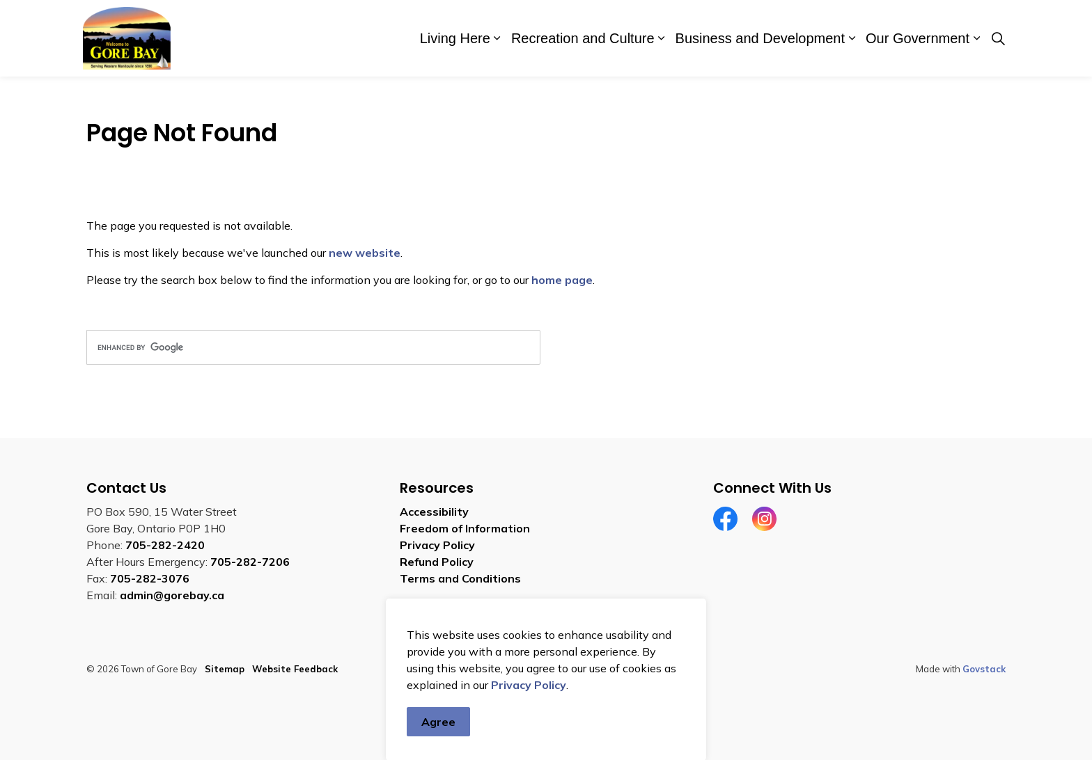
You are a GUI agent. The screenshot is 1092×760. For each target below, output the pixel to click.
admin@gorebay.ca (172, 595)
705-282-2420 (165, 545)
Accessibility (434, 511)
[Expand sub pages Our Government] (976, 38)
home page (562, 280)
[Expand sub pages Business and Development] (852, 38)
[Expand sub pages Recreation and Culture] (662, 38)
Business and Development (760, 38)
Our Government (917, 38)
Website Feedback (295, 668)
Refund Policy (437, 562)
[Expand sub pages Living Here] (497, 38)
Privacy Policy (528, 718)
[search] (313, 347)
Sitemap (224, 668)
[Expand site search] (998, 38)
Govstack (984, 668)
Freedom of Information (465, 528)
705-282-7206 (250, 562)
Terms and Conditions (460, 578)
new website (364, 253)
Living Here (455, 38)
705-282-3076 (149, 578)
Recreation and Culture (583, 38)
